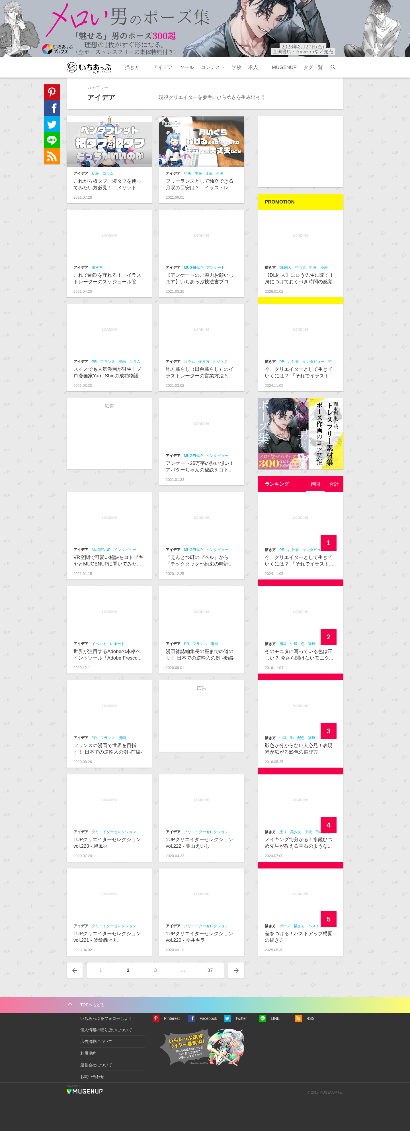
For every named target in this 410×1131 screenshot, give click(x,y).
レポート (117, 644)
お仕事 (293, 361)
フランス (107, 361)
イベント (99, 644)
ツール (186, 67)
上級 (209, 173)
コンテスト (213, 67)
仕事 (220, 173)
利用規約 (88, 1053)
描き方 (132, 67)
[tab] (315, 484)
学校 (236, 67)
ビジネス (220, 361)
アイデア (163, 67)
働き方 (97, 267)
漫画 (122, 361)
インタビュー (217, 455)
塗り (283, 832)
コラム (108, 173)
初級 (95, 173)
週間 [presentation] (315, 484)
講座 (311, 644)
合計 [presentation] (334, 484)
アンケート (215, 267)
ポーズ (284, 926)
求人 (253, 67)
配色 (301, 738)
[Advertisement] (300, 151)
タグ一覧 (313, 67)
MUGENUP (284, 67)
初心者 (300, 267)
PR (94, 361)
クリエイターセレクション (114, 832)
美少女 (295, 832)
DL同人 (285, 267)
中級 (198, 173)
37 (210, 970)
